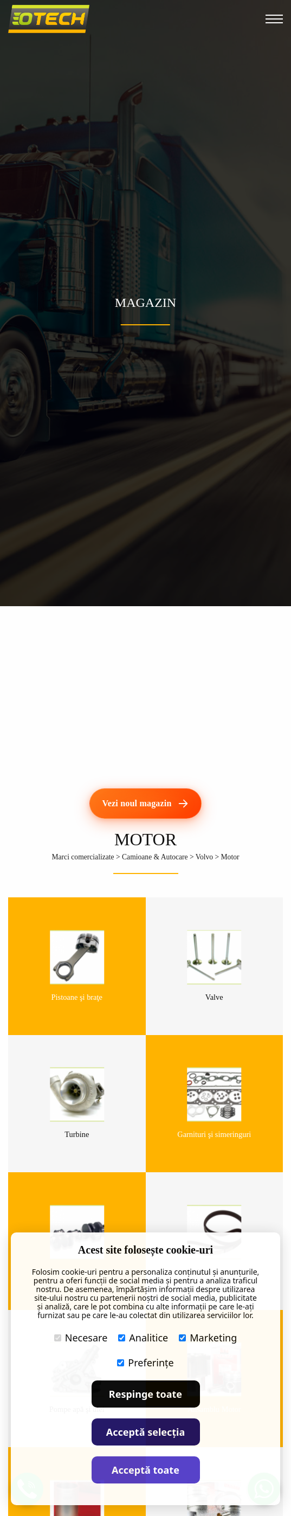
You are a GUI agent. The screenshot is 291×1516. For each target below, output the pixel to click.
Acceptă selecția (145, 1431)
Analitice (143, 1337)
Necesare (81, 1337)
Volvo (204, 857)
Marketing (208, 1337)
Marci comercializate (82, 857)
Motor (230, 857)
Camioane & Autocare (155, 857)
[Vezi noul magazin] (145, 803)
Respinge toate (145, 1394)
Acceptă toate (145, 1469)
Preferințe (145, 1362)
